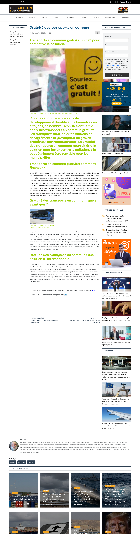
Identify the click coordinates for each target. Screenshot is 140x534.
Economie (84, 18)
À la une (19, 18)
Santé (44, 18)
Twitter (12, 462)
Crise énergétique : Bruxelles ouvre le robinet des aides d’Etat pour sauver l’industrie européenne (115, 401)
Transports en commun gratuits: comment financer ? (17, 42)
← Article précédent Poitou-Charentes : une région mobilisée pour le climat (44, 320)
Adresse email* (111, 52)
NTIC (96, 18)
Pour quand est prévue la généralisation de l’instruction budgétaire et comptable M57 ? (117, 218)
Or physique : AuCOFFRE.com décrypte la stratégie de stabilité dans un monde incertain (116, 320)
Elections (32, 18)
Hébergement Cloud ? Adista (112, 153)
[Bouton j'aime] (97, 32)
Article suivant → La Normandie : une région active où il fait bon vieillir (85, 320)
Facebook (21, 462)
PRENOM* (108, 36)
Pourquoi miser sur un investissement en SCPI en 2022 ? (118, 225)
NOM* (107, 44)
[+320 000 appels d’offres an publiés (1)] (116, 94)
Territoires (126, 18)
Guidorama (70, 18)
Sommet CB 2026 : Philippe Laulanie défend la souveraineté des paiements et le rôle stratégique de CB (116, 295)
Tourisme (56, 18)
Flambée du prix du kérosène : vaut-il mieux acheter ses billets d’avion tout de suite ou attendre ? (116, 425)
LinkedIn (31, 462)
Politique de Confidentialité (112, 65)
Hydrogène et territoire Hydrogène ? (115, 173)
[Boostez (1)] (116, 253)
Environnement (110, 18)
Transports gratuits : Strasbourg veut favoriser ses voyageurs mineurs (117, 232)
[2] (116, 191)
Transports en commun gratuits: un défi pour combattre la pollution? (17, 34)
